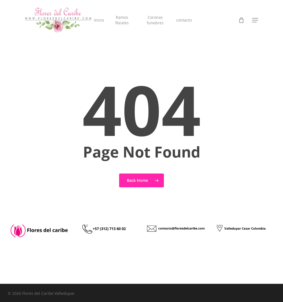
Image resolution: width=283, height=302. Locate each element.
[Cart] (241, 20)
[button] (255, 20)
